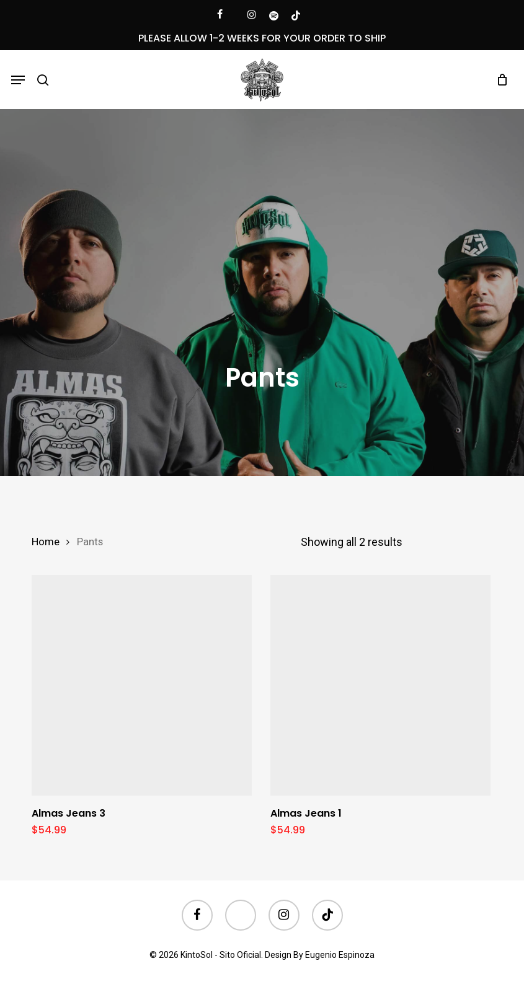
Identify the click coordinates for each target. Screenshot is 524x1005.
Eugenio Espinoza (340, 955)
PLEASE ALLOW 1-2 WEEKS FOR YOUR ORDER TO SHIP (262, 38)
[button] (18, 80)
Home (46, 542)
